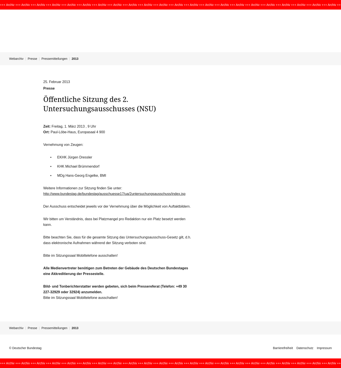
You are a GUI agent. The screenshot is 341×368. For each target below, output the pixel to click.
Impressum (324, 348)
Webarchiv (16, 58)
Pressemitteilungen (54, 58)
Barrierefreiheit (283, 348)
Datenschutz (304, 348)
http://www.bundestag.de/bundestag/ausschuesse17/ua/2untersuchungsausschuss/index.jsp (114, 194)
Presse (32, 58)
